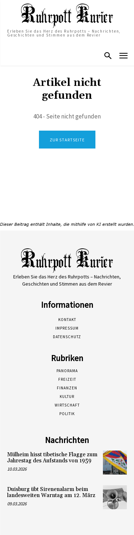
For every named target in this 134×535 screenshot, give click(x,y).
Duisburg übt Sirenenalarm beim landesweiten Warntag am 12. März (51, 492)
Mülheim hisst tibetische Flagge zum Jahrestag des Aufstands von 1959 (52, 457)
